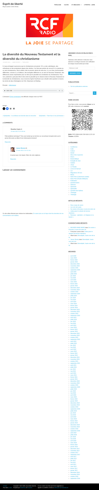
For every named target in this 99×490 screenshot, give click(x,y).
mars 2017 (73, 466)
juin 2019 (73, 413)
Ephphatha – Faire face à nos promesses (51, 115)
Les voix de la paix (75, 207)
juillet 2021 (73, 367)
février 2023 (74, 329)
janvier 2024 (74, 307)
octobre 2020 (74, 385)
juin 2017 (73, 460)
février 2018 (74, 444)
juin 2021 (73, 369)
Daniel (72, 153)
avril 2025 (73, 279)
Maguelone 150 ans (76, 172)
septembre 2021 (75, 363)
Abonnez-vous (75, 73)
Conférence (73, 147)
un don (10, 487)
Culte (72, 149)
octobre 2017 (74, 452)
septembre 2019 (75, 409)
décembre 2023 (75, 309)
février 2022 (74, 353)
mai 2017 (73, 462)
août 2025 (73, 272)
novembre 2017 (75, 450)
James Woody (16, 62)
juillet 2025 (73, 274)
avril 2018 (73, 440)
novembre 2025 (75, 266)
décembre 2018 (75, 425)
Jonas (72, 164)
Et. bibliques (77, 5)
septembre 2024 (75, 293)
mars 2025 (73, 281)
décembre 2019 (75, 403)
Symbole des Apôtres (76, 190)
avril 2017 (73, 464)
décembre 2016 (75, 472)
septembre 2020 (75, 387)
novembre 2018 (75, 426)
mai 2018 (73, 438)
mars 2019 (73, 419)
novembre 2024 (75, 289)
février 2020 (74, 399)
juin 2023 (73, 321)
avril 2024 (73, 301)
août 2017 (73, 456)
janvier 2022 (74, 355)
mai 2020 (73, 393)
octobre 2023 (74, 313)
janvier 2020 (74, 401)
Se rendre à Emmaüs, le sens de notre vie (82, 209)
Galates (72, 162)
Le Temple (73, 166)
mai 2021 (73, 371)
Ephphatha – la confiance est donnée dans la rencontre (20, 115)
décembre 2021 (75, 357)
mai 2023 (73, 323)
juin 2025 (73, 275)
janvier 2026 (74, 262)
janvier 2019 (74, 423)
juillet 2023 (73, 319)
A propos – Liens (89, 5)
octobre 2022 (74, 337)
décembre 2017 (75, 448)
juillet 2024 (73, 295)
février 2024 (74, 305)
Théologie (57, 5)
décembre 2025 (75, 264)
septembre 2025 (75, 270)
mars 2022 (73, 351)
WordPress (23, 487)
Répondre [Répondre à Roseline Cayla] (8, 142)
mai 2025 (73, 277)
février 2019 (74, 421)
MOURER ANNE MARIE (77, 227)
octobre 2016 (74, 476)
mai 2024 (73, 299)
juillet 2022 (73, 343)
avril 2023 (73, 325)
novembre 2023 (75, 311)
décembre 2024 (75, 287)
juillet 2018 (73, 434)
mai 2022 (73, 347)
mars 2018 (73, 442)
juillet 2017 (73, 458)
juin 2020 (73, 391)
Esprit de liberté (15, 4)
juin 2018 (73, 436)
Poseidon (29, 487)
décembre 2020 (75, 381)
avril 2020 (73, 395)
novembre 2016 (75, 474)
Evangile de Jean (75, 161)
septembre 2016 (75, 478)
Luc (71, 170)
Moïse (72, 174)
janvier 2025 (74, 285)
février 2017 (74, 468)
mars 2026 (73, 258)
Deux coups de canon (76, 205)
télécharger (12, 85)
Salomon (73, 184)
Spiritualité (73, 188)
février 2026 (74, 260)
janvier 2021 (74, 379)
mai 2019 (73, 415)
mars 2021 (73, 375)
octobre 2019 (74, 407)
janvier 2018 (74, 446)
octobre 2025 (74, 268)
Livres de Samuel (75, 168)
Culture (72, 151)
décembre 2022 (75, 333)
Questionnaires (74, 182)
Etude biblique (74, 159)
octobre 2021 (74, 361)
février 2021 (74, 377)
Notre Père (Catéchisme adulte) (79, 176)
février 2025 (74, 283)
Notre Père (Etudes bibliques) (79, 178)
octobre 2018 (74, 428)
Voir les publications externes (79, 86)
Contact (5, 486)
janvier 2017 (74, 470)
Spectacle (73, 186)
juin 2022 (73, 345)
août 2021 (73, 365)
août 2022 (73, 341)
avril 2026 (73, 256)
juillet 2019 (73, 411)
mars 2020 (73, 397)
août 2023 (73, 317)
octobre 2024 (74, 291)
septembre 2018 (75, 430)
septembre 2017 (75, 454)
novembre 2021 (75, 359)
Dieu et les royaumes (76, 155)
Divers (72, 157)
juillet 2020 (73, 389)
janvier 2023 (74, 331)
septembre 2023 (75, 315)
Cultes (66, 5)
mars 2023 (73, 327)
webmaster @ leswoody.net (61, 487)
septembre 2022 (75, 339)
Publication (73, 180)
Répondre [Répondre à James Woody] (13, 159)
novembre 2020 (75, 383)
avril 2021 (73, 373)
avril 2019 (73, 417)
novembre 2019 (75, 405)
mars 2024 (73, 303)
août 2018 (73, 432)
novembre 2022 (75, 335)
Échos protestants (15, 96)
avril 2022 (73, 349)
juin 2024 (73, 297)
